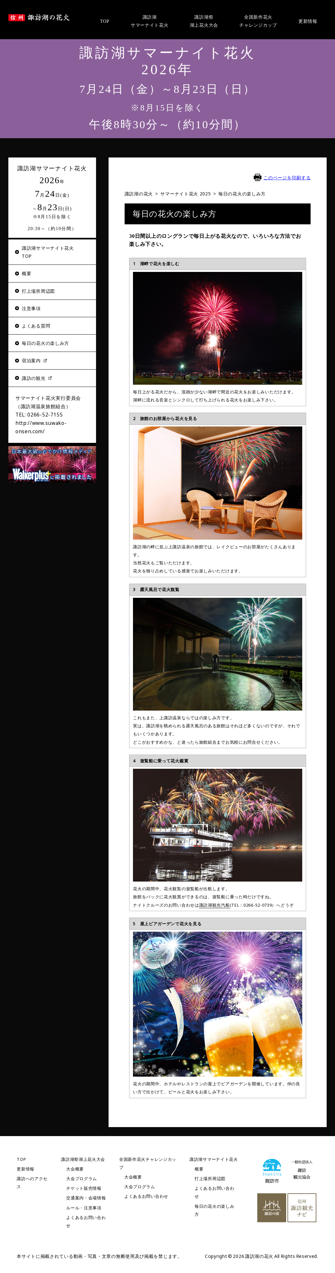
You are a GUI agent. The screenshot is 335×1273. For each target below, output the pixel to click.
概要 (26, 273)
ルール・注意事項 (83, 1207)
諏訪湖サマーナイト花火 (214, 1159)
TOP (21, 1159)
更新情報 (25, 1168)
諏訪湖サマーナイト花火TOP (48, 252)
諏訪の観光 (34, 378)
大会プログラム (81, 1178)
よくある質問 (36, 326)
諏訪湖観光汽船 (214, 905)
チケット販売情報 (83, 1188)
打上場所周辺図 (38, 291)
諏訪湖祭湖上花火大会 (83, 1159)
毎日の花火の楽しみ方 (45, 343)
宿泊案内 (31, 360)
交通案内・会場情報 (86, 1198)
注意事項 (31, 308)
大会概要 (75, 1168)
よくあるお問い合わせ (146, 1196)
